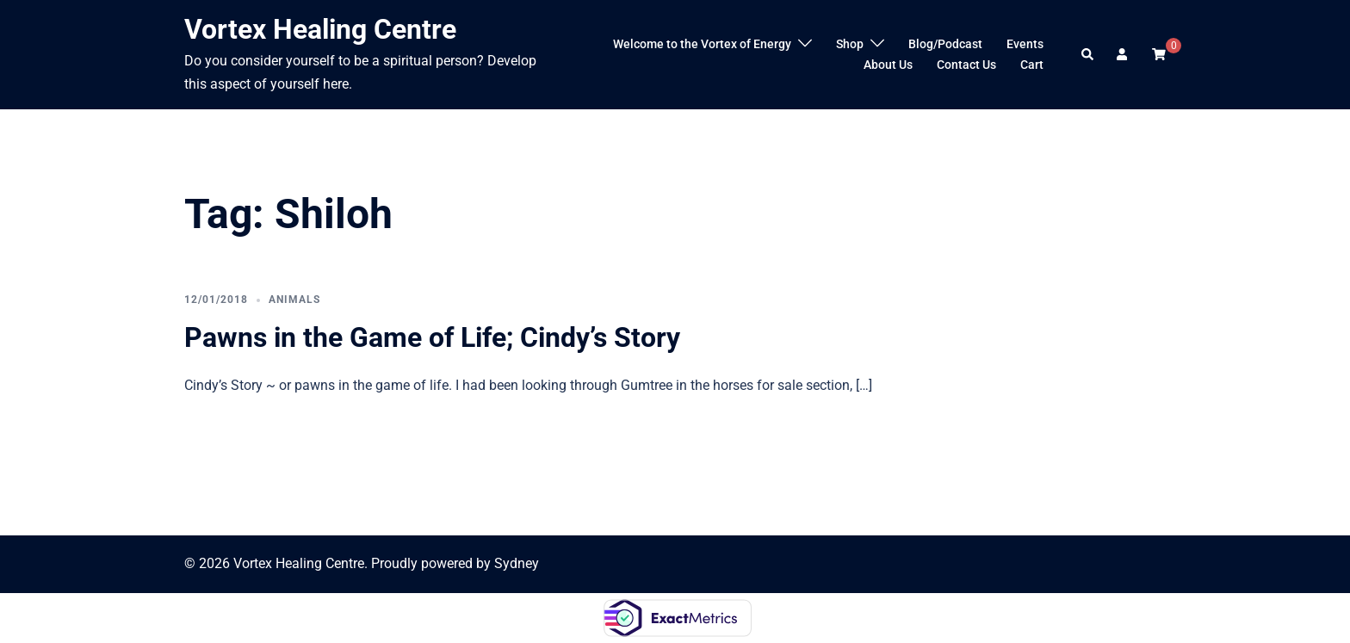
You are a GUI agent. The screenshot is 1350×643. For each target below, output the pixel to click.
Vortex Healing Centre (320, 29)
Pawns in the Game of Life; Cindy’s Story (432, 337)
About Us (888, 64)
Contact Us (966, 64)
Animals (294, 300)
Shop (850, 44)
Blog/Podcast (945, 44)
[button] (1088, 54)
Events (1024, 44)
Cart (1031, 64)
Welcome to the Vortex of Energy (702, 44)
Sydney (516, 563)
